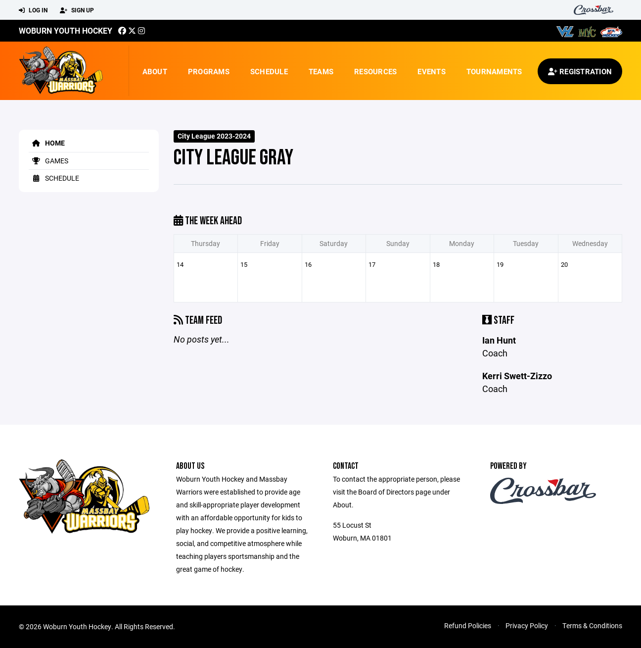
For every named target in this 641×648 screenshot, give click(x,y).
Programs (208, 71)
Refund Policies (467, 625)
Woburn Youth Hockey (65, 30)
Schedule (269, 71)
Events (431, 71)
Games (48, 160)
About (154, 71)
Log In (33, 10)
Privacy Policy (526, 625)
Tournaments (494, 71)
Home (47, 143)
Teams (321, 71)
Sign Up (77, 10)
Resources (375, 71)
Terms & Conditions (592, 625)
